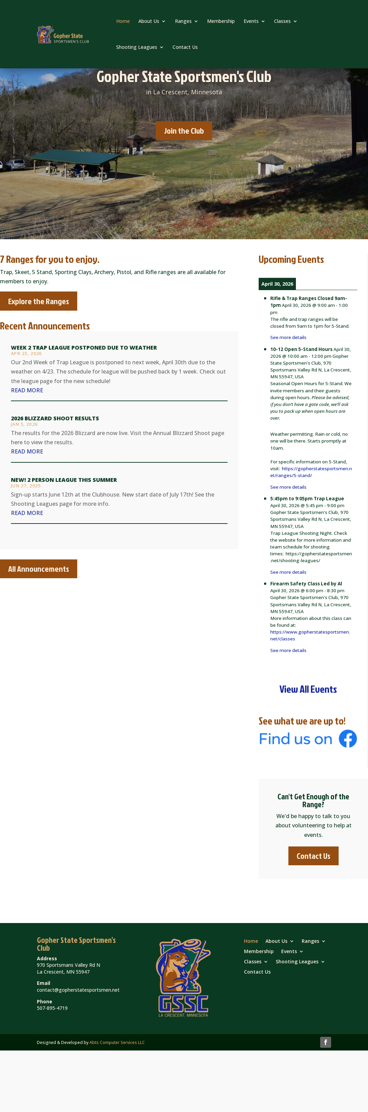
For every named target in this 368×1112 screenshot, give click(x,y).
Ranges (183, 21)
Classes (282, 21)
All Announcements (38, 568)
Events (251, 21)
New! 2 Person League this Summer (64, 480)
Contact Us (185, 47)
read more (27, 390)
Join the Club (184, 130)
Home (123, 21)
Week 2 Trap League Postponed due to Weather (84, 347)
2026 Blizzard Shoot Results (55, 418)
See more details (288, 337)
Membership (221, 21)
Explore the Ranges (38, 301)
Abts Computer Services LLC (117, 1042)
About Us (148, 21)
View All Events (308, 689)
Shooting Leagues (136, 47)
